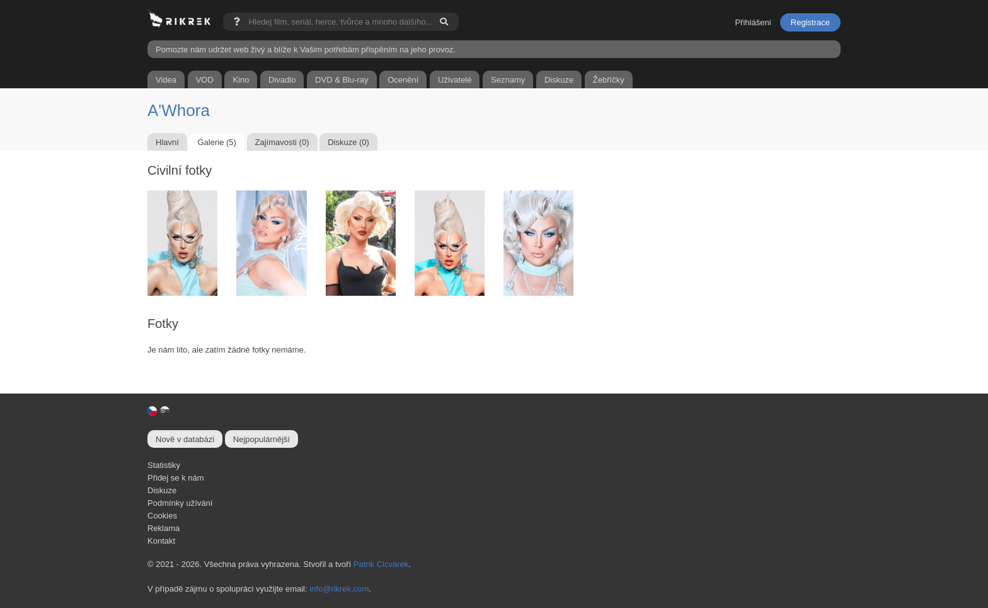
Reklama (163, 528)
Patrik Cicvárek (380, 564)
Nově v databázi (185, 439)
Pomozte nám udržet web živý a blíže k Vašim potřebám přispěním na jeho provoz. (306, 49)
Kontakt (161, 541)
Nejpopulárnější (261, 439)
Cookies (162, 515)
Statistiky (163, 465)
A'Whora (178, 110)
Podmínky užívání (179, 503)
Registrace (810, 22)
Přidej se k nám (175, 477)
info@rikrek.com (339, 588)
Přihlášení (753, 22)
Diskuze (161, 490)
